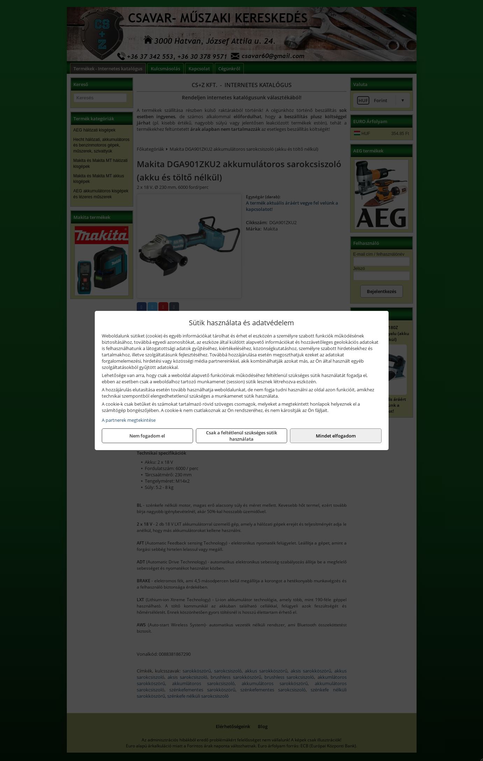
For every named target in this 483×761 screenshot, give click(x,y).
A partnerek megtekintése (129, 420)
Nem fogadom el (147, 436)
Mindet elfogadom (336, 436)
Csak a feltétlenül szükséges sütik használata (241, 435)
